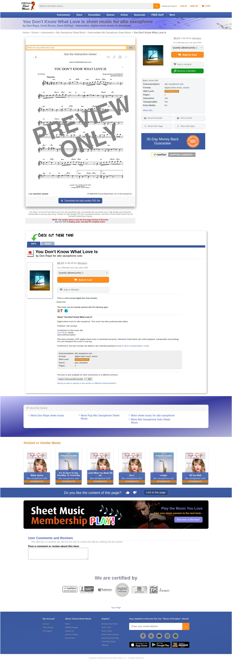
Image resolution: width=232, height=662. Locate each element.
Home (26, 32)
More (172, 15)
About (67, 624)
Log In (183, 6)
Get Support (47, 631)
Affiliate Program (71, 627)
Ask (130, 48)
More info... (148, 110)
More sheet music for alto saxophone (153, 415)
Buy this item (60, 222)
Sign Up (194, 6)
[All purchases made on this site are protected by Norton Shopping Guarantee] (173, 156)
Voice (79, 15)
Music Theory (107, 631)
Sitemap (105, 645)
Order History (48, 627)
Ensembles (94, 15)
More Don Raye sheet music (47, 415)
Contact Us (69, 631)
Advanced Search (169, 6)
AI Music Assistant (130, 346)
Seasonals (139, 15)
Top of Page (116, 608)
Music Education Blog (110, 638)
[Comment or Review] (58, 553)
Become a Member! (188, 519)
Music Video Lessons (110, 634)
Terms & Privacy (71, 634)
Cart (206, 6)
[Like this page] (128, 493)
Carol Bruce (62, 332)
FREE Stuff (157, 15)
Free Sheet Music (109, 642)
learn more (143, 346)
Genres (111, 15)
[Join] (185, 626)
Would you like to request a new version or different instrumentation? (87, 383)
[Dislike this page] (135, 493)
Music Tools (106, 627)
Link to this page (156, 492)
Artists (124, 15)
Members (196, 38)
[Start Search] (156, 6)
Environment (70, 638)
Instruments (63, 15)
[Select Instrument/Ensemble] (71, 379)
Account (46, 624)
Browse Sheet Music (110, 624)
